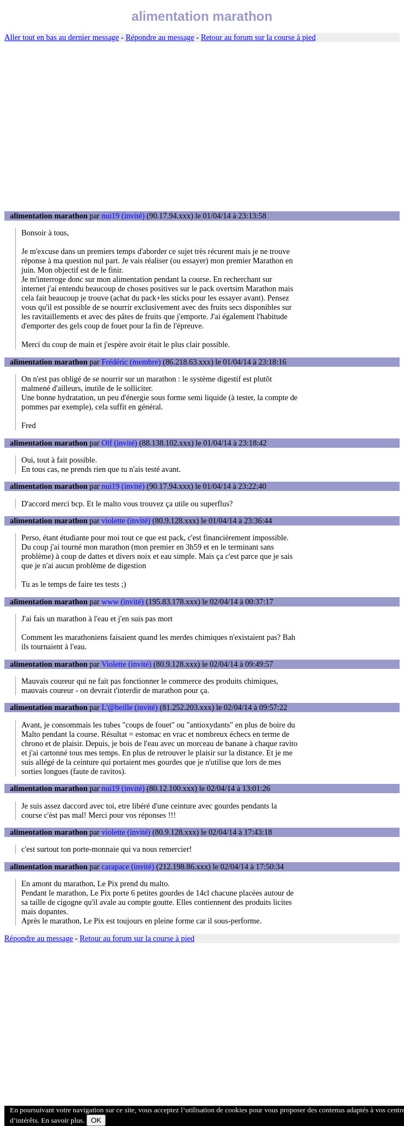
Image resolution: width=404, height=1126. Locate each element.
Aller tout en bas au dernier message (61, 37)
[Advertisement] (202, 127)
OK (96, 1120)
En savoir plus (62, 1120)
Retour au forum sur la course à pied (258, 37)
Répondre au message (159, 37)
